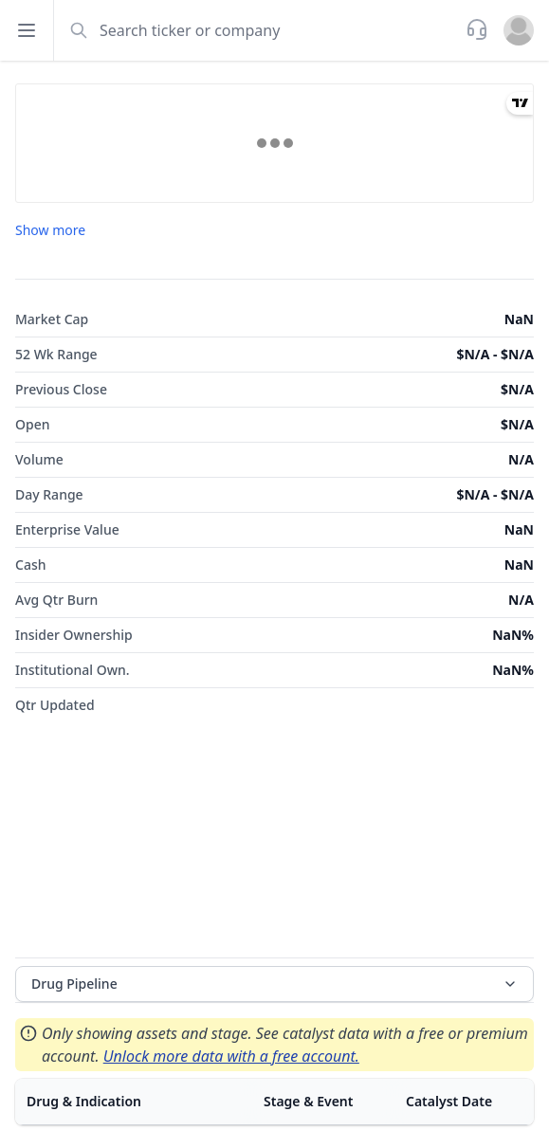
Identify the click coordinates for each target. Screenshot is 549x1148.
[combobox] (258, 30)
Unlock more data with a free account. (231, 1056)
